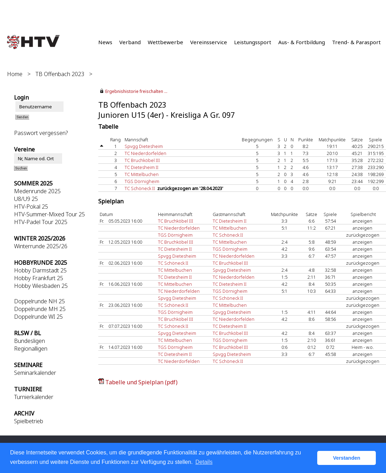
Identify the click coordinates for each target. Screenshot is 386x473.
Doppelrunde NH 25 (39, 301)
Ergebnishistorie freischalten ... (136, 91)
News (105, 42)
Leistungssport (252, 42)
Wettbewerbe (165, 42)
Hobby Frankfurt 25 (38, 278)
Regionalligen (30, 348)
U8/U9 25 (26, 199)
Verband (130, 42)
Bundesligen (29, 341)
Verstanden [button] (346, 458)
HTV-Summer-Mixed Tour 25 (49, 214)
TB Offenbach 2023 (59, 74)
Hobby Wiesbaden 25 (41, 286)
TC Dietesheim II (142, 167)
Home (14, 74)
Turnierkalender (33, 397)
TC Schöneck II (140, 188)
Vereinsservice (208, 42)
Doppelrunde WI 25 (38, 316)
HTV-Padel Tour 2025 (40, 222)
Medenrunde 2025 (37, 191)
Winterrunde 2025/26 (40, 246)
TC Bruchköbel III (142, 160)
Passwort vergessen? (41, 133)
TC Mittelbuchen (142, 174)
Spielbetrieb (28, 421)
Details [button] (204, 462)
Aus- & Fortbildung (301, 42)
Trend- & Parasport (356, 42)
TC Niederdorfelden (145, 153)
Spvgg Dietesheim (144, 146)
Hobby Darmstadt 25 (40, 270)
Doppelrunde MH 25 (40, 309)
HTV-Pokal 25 (31, 206)
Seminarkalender (35, 373)
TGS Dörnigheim (142, 181)
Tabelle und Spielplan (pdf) (141, 382)
